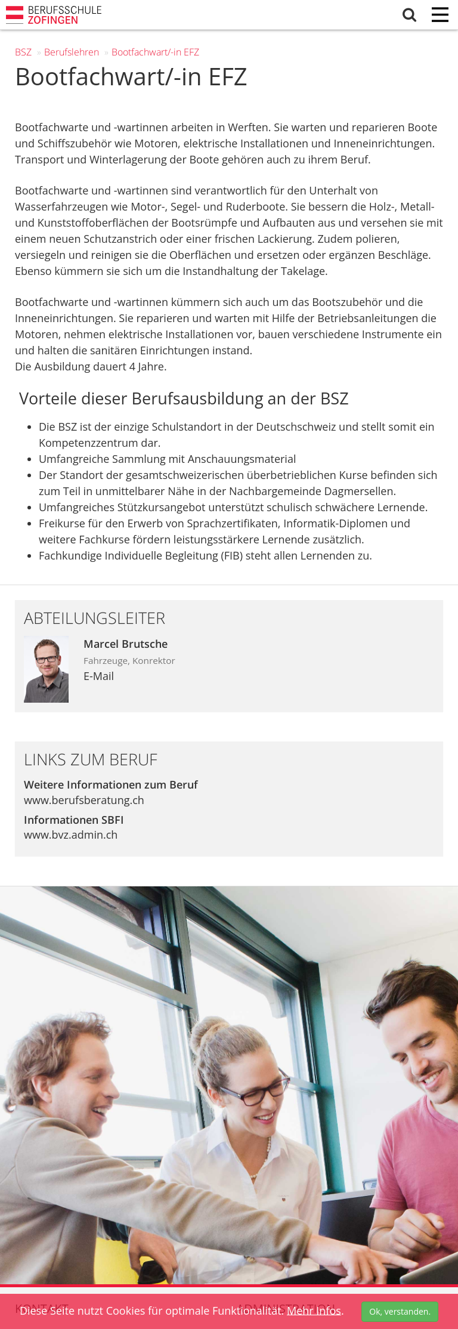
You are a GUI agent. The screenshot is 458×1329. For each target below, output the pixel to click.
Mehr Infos (314, 1310)
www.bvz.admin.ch (70, 834)
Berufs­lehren (71, 51)
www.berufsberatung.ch (84, 800)
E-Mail (98, 676)
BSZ (23, 51)
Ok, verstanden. (400, 1311)
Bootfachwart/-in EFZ (155, 51)
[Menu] (440, 15)
